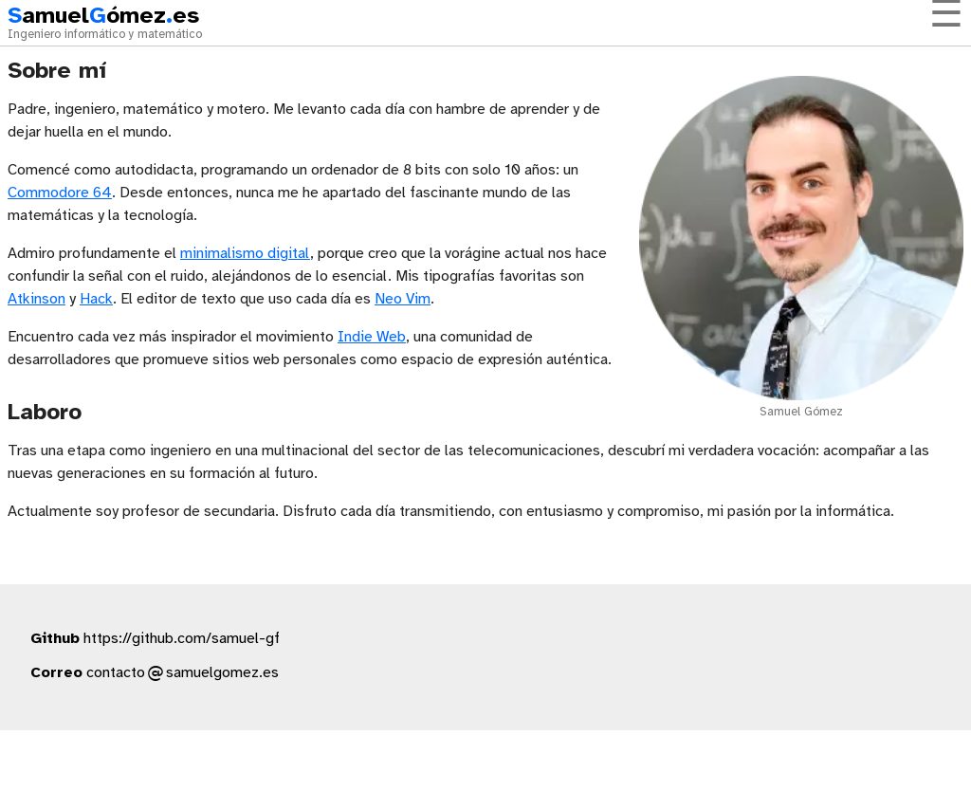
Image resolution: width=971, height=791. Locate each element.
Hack (96, 299)
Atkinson (36, 299)
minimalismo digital (245, 254)
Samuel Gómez (801, 412)
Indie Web (372, 337)
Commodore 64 (60, 193)
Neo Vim (403, 299)
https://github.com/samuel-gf (181, 639)
